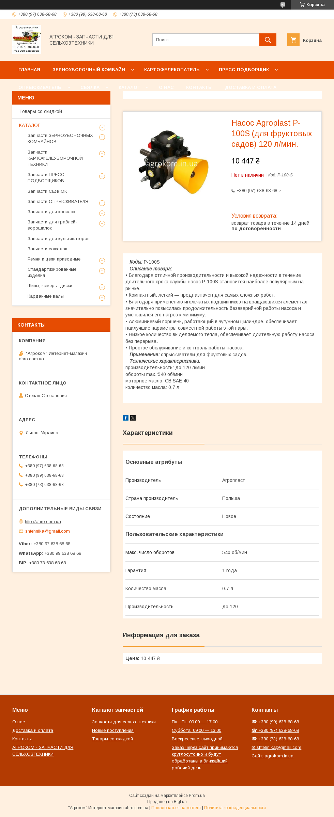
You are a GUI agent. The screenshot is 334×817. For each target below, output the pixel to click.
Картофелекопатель (172, 69)
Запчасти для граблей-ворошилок (52, 225)
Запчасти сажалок (47, 248)
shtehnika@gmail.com (47, 531)
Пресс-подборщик (244, 69)
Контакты (199, 87)
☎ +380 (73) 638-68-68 (275, 738)
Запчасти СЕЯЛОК (47, 191)
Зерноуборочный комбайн (88, 69)
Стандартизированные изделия (52, 272)
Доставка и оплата (250, 87)
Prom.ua (197, 795)
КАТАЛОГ (29, 125)
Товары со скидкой (40, 111)
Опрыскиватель (39, 87)
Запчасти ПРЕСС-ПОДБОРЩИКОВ (47, 177)
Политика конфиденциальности (235, 807)
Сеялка (90, 87)
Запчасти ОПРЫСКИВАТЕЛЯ (58, 201)
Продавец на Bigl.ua (167, 801)
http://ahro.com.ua (43, 521)
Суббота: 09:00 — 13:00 (196, 730)
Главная (29, 69)
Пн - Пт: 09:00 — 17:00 (194, 721)
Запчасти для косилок (51, 211)
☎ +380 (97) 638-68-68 (275, 730)
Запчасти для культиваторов (59, 238)
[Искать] (267, 39)
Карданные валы (46, 296)
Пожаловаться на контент (176, 807)
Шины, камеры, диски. (50, 285)
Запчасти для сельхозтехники (124, 721)
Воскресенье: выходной (197, 738)
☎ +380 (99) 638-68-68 (275, 721)
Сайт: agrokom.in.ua (272, 755)
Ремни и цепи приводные (54, 259)
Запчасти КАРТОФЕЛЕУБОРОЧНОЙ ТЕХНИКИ (55, 158)
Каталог (129, 87)
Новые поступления (113, 730)
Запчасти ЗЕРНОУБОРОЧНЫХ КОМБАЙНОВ (60, 138)
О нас (166, 87)
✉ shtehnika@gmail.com (276, 747)
